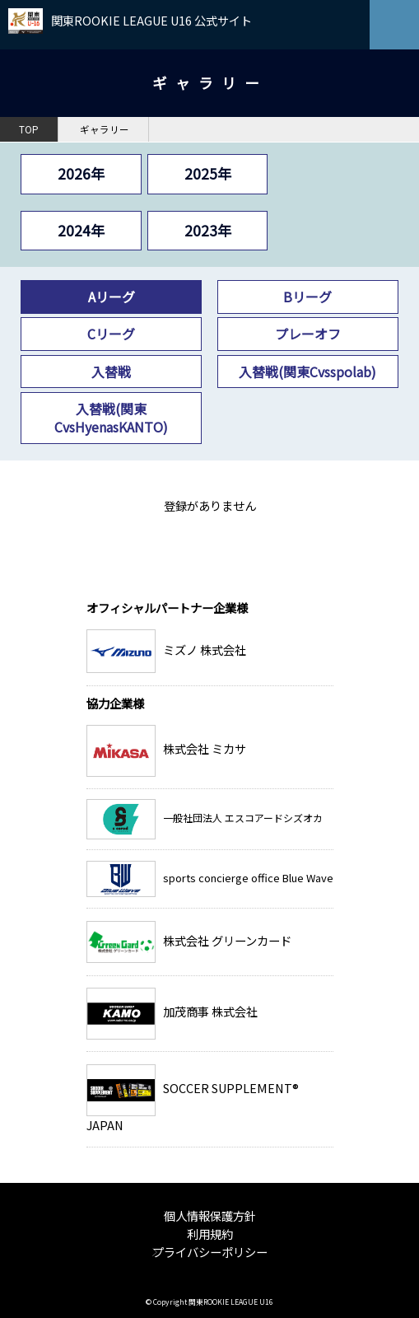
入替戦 (111, 371)
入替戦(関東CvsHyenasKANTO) (111, 418)
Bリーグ (307, 296)
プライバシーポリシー (210, 1251)
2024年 (81, 230)
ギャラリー (104, 129)
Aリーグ (111, 296)
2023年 (207, 230)
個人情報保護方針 (210, 1215)
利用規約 (210, 1233)
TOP (29, 129)
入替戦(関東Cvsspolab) (307, 371)
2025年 (207, 173)
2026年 (81, 173)
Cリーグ (111, 334)
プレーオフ (308, 334)
